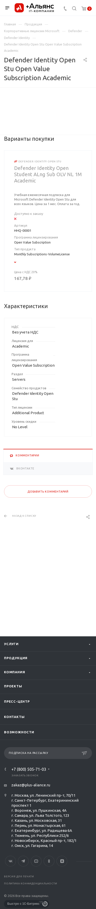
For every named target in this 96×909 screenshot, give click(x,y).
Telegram (23, 861)
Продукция (15, 658)
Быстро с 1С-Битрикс (23, 903)
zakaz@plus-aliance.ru (30, 785)
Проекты (13, 686)
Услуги (11, 644)
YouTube (36, 861)
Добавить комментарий (48, 579)
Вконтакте (10, 861)
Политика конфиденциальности (30, 883)
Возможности (19, 732)
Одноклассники (49, 861)
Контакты (14, 717)
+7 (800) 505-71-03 (28, 769)
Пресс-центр (17, 701)
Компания (14, 672)
